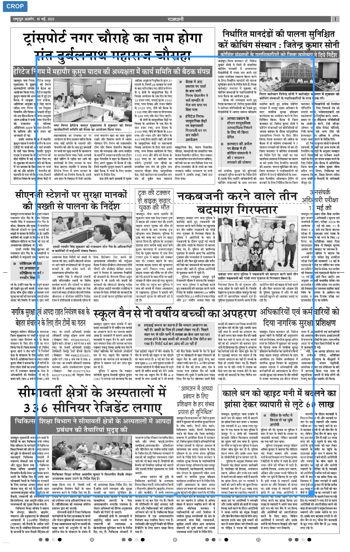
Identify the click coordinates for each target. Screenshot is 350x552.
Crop (15, 6)
